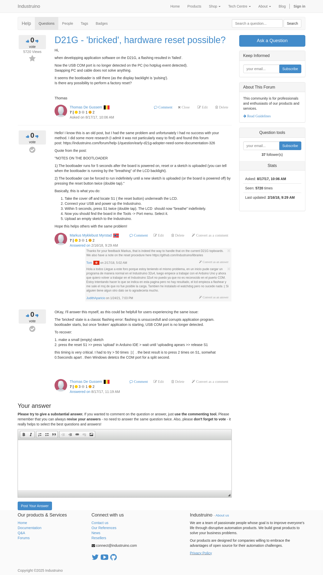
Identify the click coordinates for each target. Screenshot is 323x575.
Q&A (21, 533)
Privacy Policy (201, 553)
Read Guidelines (258, 116)
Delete (223, 107)
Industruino (29, 6)
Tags (84, 23)
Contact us (100, 523)
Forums (24, 538)
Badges (101, 23)
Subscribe (290, 69)
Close (185, 107)
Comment (164, 107)
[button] (23, 434)
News (96, 533)
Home (22, 523)
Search (292, 23)
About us (222, 515)
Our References (104, 528)
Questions (47, 23)
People (67, 23)
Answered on (80, 245)
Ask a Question (272, 40)
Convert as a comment (211, 235)
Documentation (29, 528)
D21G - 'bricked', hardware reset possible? (140, 40)
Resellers (99, 538)
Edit (204, 107)
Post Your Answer (35, 506)
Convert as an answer (215, 262)
